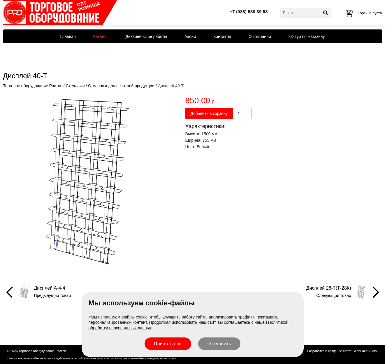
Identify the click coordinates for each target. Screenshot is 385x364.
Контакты (222, 36)
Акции (190, 36)
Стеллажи (75, 85)
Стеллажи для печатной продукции (121, 85)
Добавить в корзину (209, 113)
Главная (67, 36)
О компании (260, 36)
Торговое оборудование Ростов (32, 85)
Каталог (100, 36)
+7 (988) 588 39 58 (249, 11)
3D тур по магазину (307, 36)
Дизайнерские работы (146, 36)
